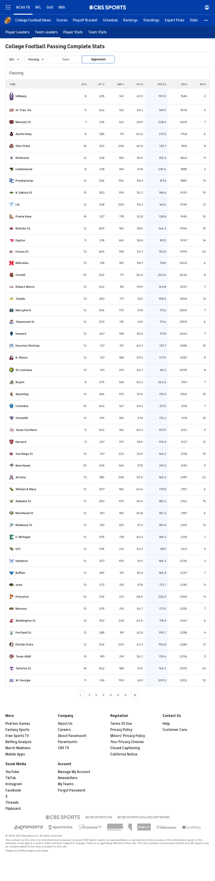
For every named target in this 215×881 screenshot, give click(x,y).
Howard (21, 334)
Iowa (19, 585)
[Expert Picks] (174, 20)
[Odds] (194, 20)
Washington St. (26, 620)
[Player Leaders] (17, 32)
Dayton (20, 240)
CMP (120, 84)
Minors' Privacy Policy (127, 736)
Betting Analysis (18, 742)
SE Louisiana (24, 370)
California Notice (123, 754)
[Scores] (62, 20)
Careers (64, 730)
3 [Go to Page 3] (103, 695)
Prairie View (24, 216)
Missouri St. (24, 122)
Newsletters (67, 778)
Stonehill (22, 418)
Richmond (22, 158)
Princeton (22, 597)
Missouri (21, 609)
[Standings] (151, 20)
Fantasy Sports (17, 730)
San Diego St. (25, 454)
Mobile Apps (15, 754)
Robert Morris (25, 287)
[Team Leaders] (46, 32)
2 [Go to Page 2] (96, 695)
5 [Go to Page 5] (118, 695)
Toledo (20, 299)
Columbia (22, 406)
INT (203, 84)
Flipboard (12, 808)
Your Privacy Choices (127, 742)
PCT (140, 84)
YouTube (12, 772)
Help (166, 723)
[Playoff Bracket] (85, 20)
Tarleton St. (24, 668)
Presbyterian (24, 181)
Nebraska (22, 263)
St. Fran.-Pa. (24, 110)
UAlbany (21, 96)
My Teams (66, 784)
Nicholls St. (23, 228)
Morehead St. (25, 513)
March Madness (18, 748)
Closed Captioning (125, 748)
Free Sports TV (17, 736)
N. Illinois (22, 357)
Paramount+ (68, 742)
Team (65, 59)
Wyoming (22, 394)
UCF (18, 549)
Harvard (21, 442)
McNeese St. (24, 525)
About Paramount (72, 736)
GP (83, 84)
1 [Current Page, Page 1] (89, 695)
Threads (12, 802)
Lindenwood (24, 169)
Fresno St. (22, 252)
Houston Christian (28, 346)
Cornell (20, 275)
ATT (101, 84)
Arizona (21, 477)
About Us (65, 723)
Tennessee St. (25, 322)
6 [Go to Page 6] (125, 695)
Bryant (20, 382)
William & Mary (26, 489)
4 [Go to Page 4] (111, 695)
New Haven (23, 465)
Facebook (13, 790)
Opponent (98, 59)
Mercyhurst (23, 310)
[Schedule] (110, 20)
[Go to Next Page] (135, 695)
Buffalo (20, 573)
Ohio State (23, 146)
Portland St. (24, 632)
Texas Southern (26, 430)
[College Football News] (33, 20)
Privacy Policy (121, 730)
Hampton (22, 561)
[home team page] (11, 96)
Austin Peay (24, 134)
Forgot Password (71, 790)
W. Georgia (23, 680)
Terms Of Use (121, 723)
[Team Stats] (97, 32)
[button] (206, 20)
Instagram (13, 784)
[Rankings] (130, 20)
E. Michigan (23, 537)
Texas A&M (23, 656)
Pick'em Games (17, 723)
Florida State (24, 644)
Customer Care (175, 730)
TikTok (10, 778)
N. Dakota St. (24, 193)
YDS (184, 84)
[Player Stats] (73, 32)
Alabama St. (24, 501)
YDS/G (161, 84)
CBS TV (63, 748)
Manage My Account (74, 772)
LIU (18, 204)
